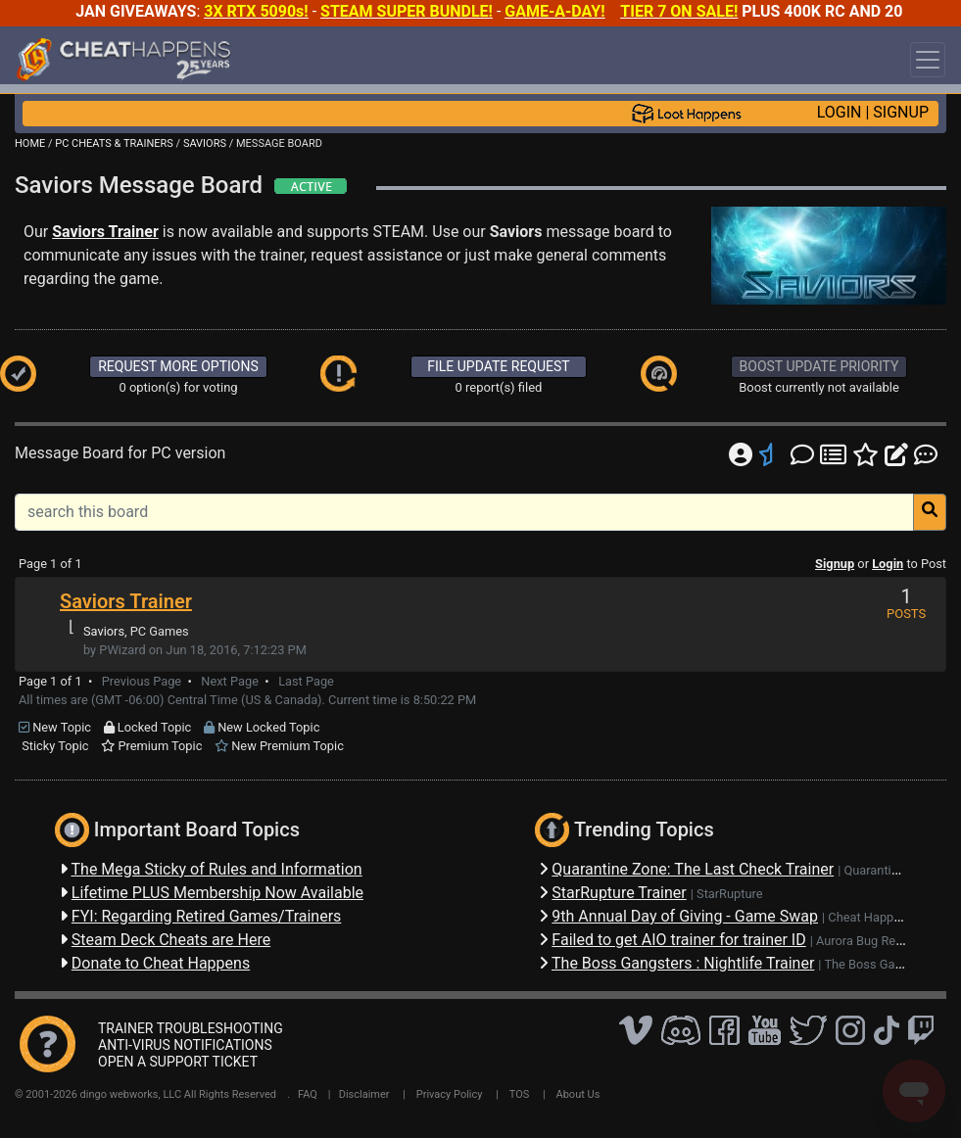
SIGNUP (901, 112)
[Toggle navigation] (927, 59)
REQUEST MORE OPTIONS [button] (178, 366)
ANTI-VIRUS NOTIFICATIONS (185, 1045)
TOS (519, 1094)
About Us (578, 1094)
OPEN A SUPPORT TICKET (178, 1061)
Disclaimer (364, 1094)
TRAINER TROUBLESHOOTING (190, 1028)
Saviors (103, 631)
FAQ (307, 1094)
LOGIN (839, 112)
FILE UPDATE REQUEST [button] (498, 366)
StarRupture (729, 893)
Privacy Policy (449, 1094)
